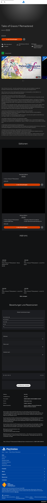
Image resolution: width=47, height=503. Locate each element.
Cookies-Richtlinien (32, 497)
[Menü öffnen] (1, 2)
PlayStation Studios (5, 460)
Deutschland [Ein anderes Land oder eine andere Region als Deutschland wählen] (6, 495)
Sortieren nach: (6, 352)
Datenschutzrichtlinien (11, 497)
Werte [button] (23, 471)
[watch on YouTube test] (38, 77)
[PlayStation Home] (23, 2)
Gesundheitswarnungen (7, 430)
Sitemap (27, 497)
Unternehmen (4, 463)
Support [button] (23, 474)
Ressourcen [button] (23, 477)
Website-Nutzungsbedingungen (20, 497)
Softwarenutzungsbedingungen (40, 497)
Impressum (4, 456)
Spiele (7, 452)
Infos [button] (23, 455)
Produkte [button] (23, 468)
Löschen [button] (42, 375)
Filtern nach (6, 344)
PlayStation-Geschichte (6, 465)
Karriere (3, 458)
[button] (21, 67)
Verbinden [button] (23, 480)
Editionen (5, 336)
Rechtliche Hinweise (4, 497)
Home (3, 452)
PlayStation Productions (6, 462)
